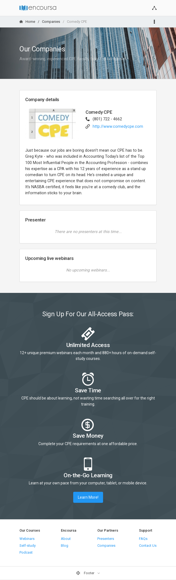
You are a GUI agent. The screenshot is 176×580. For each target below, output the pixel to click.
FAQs (143, 539)
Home (27, 22)
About (66, 539)
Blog (64, 545)
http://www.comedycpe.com (118, 126)
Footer (85, 573)
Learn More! (88, 497)
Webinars (27, 539)
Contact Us (148, 545)
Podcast (26, 552)
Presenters (105, 539)
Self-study (27, 545)
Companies (51, 22)
